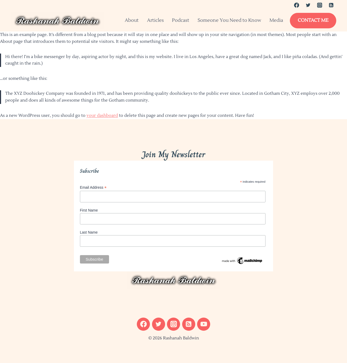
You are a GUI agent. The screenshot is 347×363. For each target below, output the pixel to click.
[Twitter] (308, 5)
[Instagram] (319, 5)
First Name (89, 210)
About (132, 20)
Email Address (93, 187)
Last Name (89, 232)
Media (276, 20)
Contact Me (313, 20)
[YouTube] (203, 324)
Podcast (180, 20)
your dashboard (102, 115)
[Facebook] (296, 5)
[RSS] (331, 5)
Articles (155, 20)
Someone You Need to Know (229, 20)
